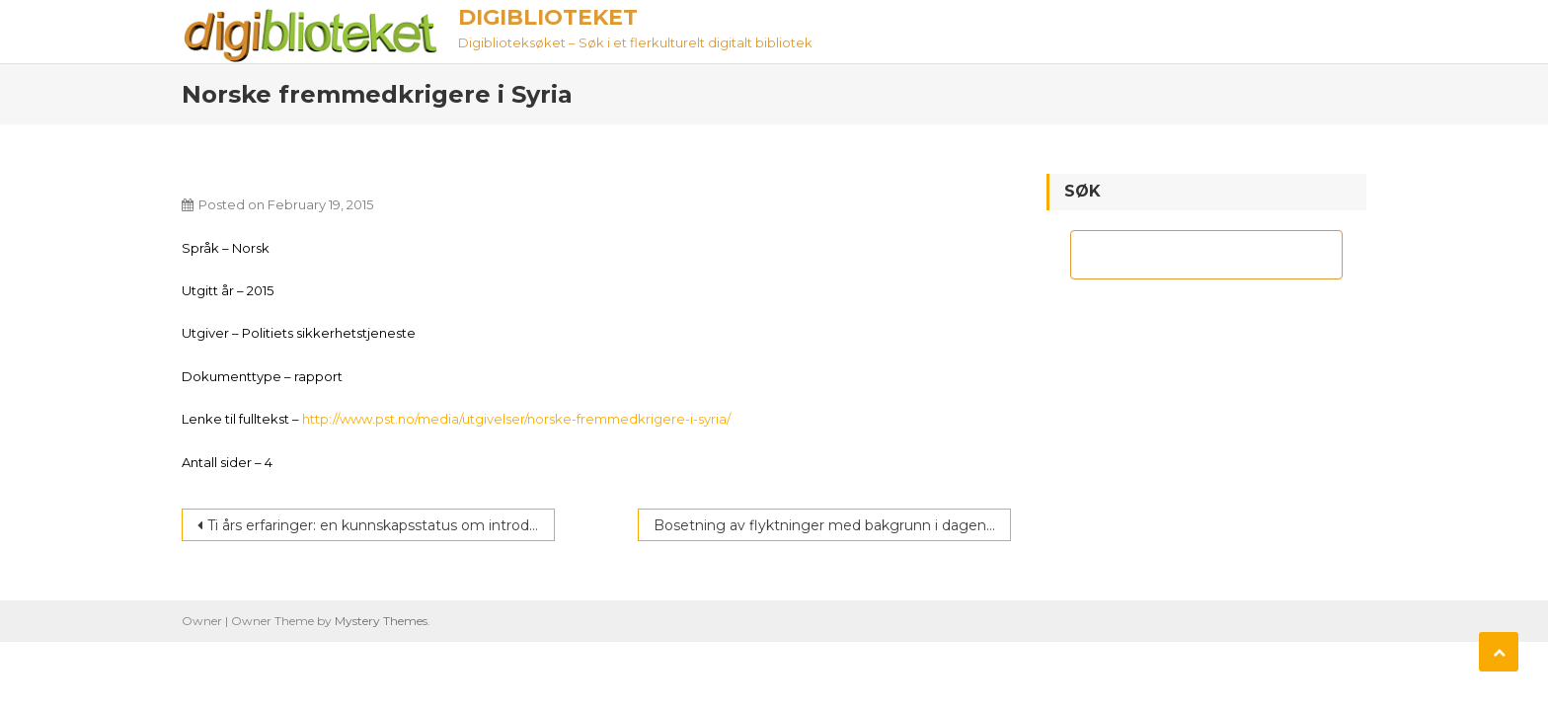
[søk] (1188, 255)
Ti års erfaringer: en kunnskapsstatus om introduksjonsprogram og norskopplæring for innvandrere (381, 525)
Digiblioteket (548, 17)
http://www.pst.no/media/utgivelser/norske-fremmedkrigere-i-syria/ (516, 419)
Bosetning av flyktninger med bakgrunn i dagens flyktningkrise (832, 525)
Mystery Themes (381, 620)
